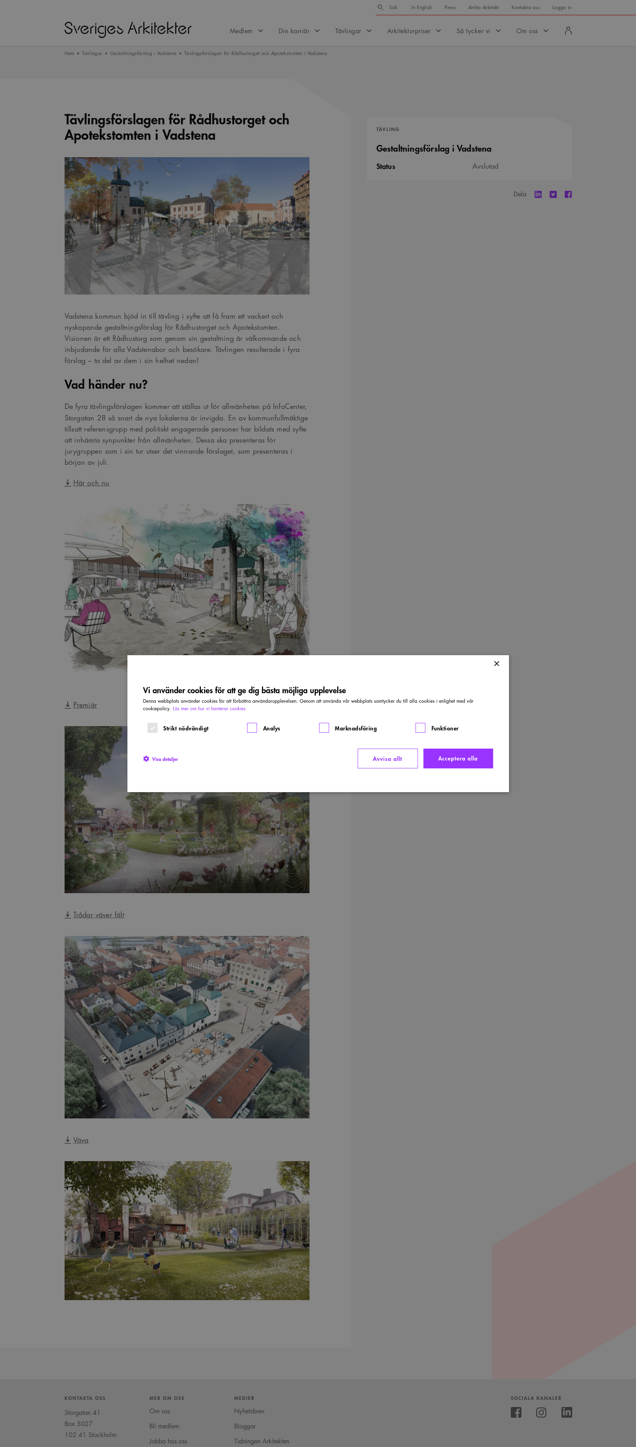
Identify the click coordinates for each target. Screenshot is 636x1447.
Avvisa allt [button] (387, 758)
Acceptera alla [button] (458, 757)
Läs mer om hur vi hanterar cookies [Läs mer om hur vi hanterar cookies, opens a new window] (209, 708)
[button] (160, 758)
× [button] (496, 664)
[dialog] (318, 723)
